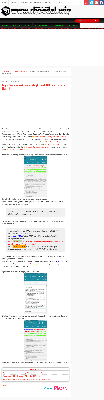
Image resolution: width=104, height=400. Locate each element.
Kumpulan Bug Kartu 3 (55, 144)
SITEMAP (57, 3)
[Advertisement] (52, 48)
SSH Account (41, 26)
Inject (16, 26)
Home (5, 26)
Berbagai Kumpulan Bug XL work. (37, 147)
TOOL (27, 26)
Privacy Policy (26, 3)
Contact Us (14, 3)
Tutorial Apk (19, 81)
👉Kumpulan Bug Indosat (15, 150)
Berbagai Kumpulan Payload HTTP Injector (50, 137)
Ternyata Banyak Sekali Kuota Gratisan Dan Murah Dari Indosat (26, 379)
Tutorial (12, 81)
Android (73, 26)
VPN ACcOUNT (58, 26)
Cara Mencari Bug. (53, 142)
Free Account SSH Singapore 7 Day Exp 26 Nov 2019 (22, 376)
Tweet (4, 385)
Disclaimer (38, 3)
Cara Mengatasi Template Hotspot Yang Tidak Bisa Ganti (23, 373)
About (4, 3)
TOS (47, 3)
